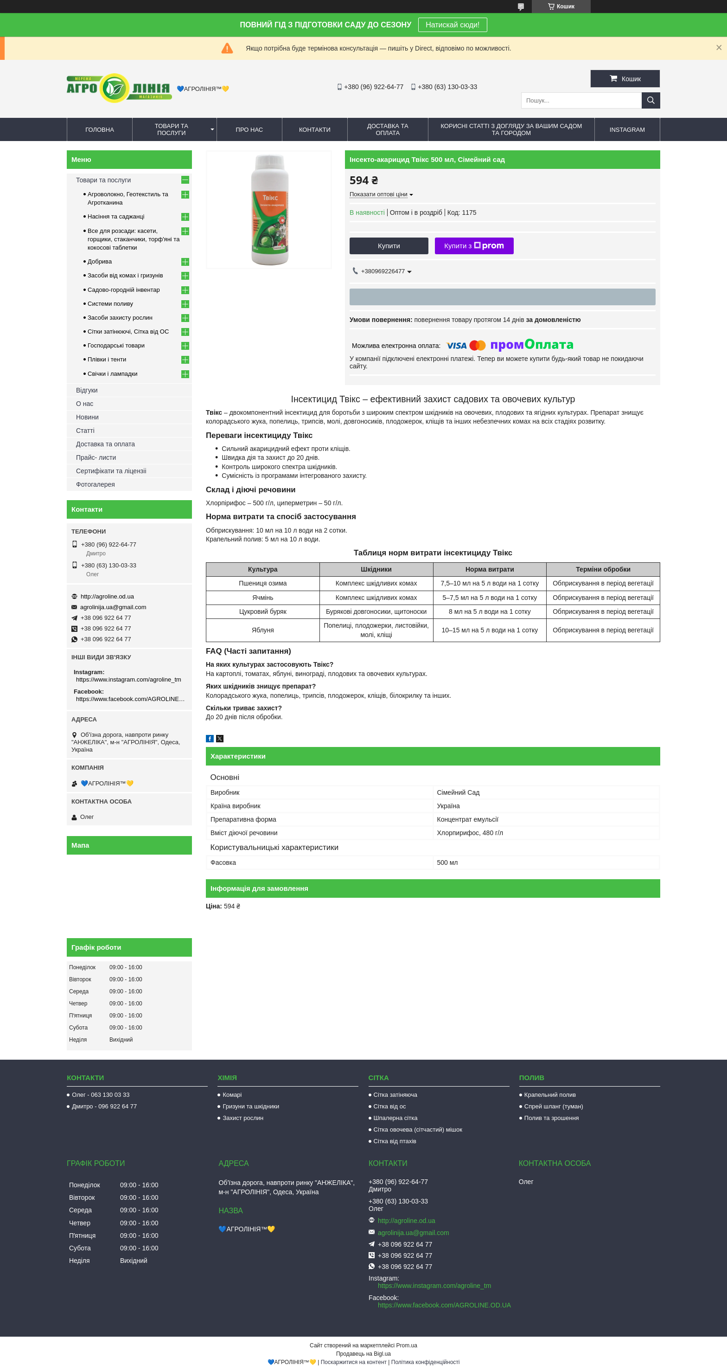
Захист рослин (243, 1117)
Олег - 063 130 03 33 (100, 1094)
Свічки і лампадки (113, 373)
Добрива (100, 261)
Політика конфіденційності (425, 1362)
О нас (84, 403)
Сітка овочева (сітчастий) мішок (418, 1129)
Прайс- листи (96, 457)
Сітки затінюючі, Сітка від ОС (128, 331)
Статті (85, 430)
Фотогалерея (95, 484)
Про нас (249, 129)
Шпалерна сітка (396, 1117)
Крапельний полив (550, 1094)
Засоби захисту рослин (120, 317)
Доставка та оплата (387, 129)
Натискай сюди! (452, 25)
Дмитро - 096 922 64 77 (104, 1106)
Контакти (315, 129)
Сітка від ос (390, 1106)
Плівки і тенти (107, 359)
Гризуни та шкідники (251, 1106)
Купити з (474, 246)
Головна (99, 129)
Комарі (232, 1094)
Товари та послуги (171, 129)
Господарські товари (116, 345)
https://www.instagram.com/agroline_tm (128, 679)
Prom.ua (406, 1345)
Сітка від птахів (395, 1141)
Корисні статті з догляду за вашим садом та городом (511, 129)
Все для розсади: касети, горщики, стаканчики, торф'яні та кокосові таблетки (133, 239)
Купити (389, 246)
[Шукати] (651, 100)
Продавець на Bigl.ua (363, 1354)
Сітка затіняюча (395, 1094)
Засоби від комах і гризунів (125, 275)
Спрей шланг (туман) (553, 1106)
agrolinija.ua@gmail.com (113, 607)
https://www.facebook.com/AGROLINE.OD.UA (130, 698)
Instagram (627, 129)
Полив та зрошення (551, 1117)
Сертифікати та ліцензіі (111, 471)
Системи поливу (110, 303)
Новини (87, 417)
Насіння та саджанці (116, 216)
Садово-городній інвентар (124, 289)
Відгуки (87, 390)
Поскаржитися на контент (354, 1362)
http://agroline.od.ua (107, 596)
